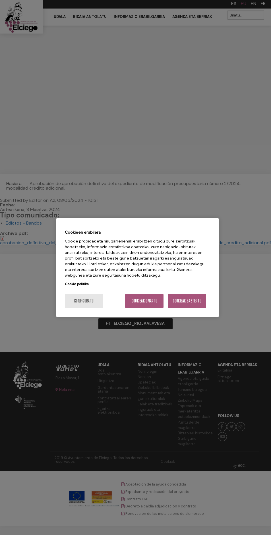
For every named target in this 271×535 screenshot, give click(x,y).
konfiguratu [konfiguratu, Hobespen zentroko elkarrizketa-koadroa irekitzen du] (84, 300)
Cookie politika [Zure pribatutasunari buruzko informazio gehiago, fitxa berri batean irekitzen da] (77, 283)
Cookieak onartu (144, 300)
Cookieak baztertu (187, 300)
